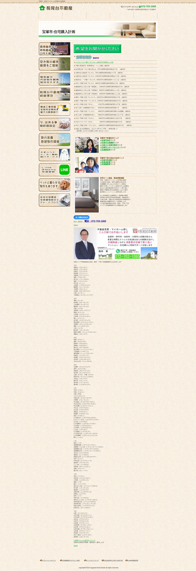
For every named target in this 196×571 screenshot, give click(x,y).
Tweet (76, 225)
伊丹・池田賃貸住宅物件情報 (54, 139)
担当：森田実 (90, 221)
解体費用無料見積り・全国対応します (54, 109)
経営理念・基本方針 (54, 94)
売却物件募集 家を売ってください (54, 79)
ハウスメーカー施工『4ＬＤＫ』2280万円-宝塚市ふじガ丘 (95, 62)
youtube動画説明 (133, 560)
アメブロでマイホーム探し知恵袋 (54, 200)
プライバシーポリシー (49, 560)
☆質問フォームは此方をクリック (84, 540)
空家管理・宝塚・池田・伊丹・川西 (54, 63)
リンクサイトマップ (93, 560)
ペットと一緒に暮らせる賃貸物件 (54, 184)
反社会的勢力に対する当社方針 (113, 560)
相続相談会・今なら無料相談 (54, 124)
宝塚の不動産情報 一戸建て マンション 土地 (58, 8)
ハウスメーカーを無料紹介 (54, 154)
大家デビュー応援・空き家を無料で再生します (54, 48)
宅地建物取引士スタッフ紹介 (71, 560)
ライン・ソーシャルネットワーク (54, 169)
